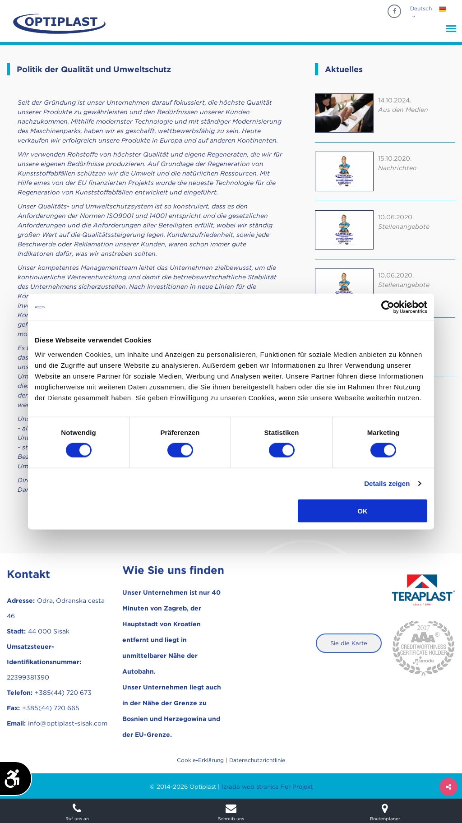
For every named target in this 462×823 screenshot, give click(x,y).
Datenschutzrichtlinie (257, 760)
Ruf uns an (77, 812)
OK (362, 510)
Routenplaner (385, 812)
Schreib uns (231, 812)
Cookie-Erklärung (200, 760)
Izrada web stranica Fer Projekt (267, 786)
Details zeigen (387, 483)
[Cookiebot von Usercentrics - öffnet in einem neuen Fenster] (387, 307)
